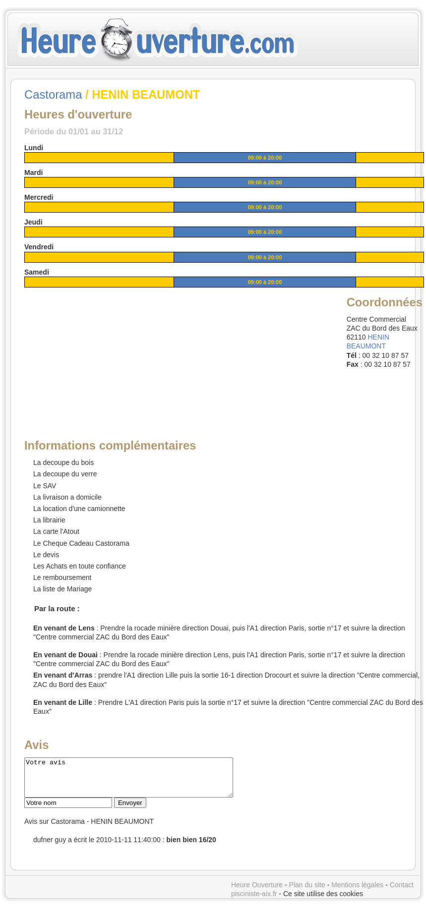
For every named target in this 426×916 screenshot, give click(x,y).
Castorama (53, 94)
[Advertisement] (100, 356)
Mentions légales (357, 892)
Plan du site (307, 892)
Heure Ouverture (257, 892)
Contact (402, 892)
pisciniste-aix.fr (254, 901)
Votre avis (141, 781)
